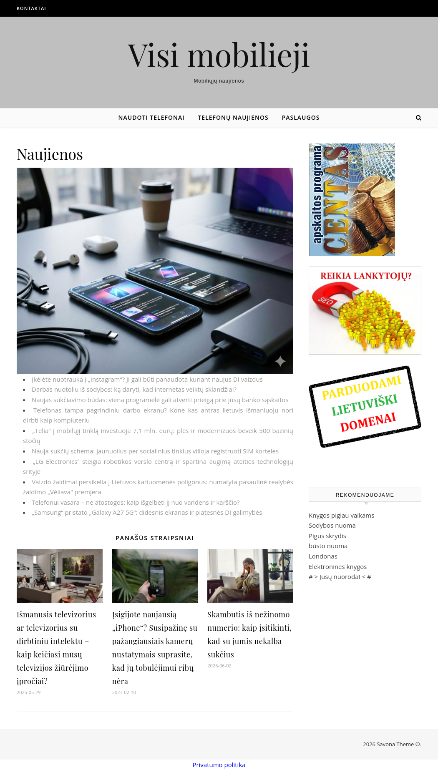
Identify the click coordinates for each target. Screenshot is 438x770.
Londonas (323, 556)
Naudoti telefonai (151, 117)
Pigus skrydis (327, 535)
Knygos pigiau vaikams (341, 515)
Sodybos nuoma (332, 525)
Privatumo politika (218, 764)
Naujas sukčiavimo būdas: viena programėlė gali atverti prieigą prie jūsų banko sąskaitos (160, 399)
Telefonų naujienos (233, 117)
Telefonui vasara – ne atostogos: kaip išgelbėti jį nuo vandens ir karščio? (135, 502)
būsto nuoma (328, 545)
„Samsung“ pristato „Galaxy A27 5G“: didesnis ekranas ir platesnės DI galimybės (147, 512)
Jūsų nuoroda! (340, 576)
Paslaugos (301, 117)
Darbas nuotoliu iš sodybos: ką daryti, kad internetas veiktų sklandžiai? (134, 389)
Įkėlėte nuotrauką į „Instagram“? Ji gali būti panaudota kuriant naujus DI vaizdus (147, 379)
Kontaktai (31, 8)
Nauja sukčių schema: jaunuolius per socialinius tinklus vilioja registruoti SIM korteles (155, 451)
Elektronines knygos (338, 566)
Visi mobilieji (219, 54)
